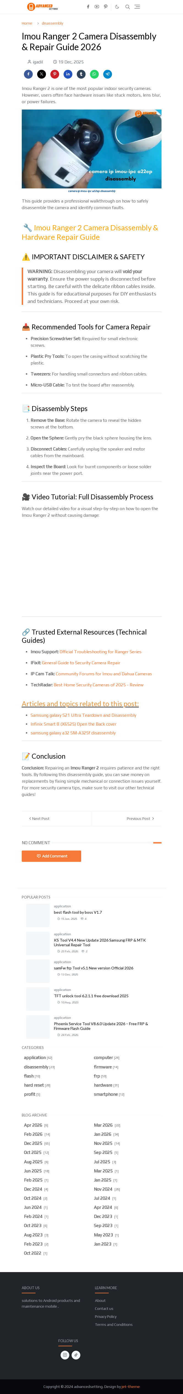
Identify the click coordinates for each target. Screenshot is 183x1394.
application (62, 906)
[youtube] (96, 7)
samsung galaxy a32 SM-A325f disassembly (73, 732)
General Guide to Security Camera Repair (81, 662)
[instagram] (65, 1355)
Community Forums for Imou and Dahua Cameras (104, 673)
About (100, 1300)
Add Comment (52, 856)
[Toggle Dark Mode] (117, 6)
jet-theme (131, 1386)
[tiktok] (76, 1355)
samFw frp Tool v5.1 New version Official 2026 (93, 968)
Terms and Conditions (114, 1324)
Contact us (104, 1308)
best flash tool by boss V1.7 (78, 912)
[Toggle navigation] (137, 6)
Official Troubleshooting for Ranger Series (100, 651)
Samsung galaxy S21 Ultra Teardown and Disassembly (83, 715)
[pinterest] (105, 7)
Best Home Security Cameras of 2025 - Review (99, 684)
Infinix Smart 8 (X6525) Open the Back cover (73, 724)
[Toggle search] (128, 7)
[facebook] (88, 7)
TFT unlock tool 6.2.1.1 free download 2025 (91, 995)
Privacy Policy (105, 1316)
